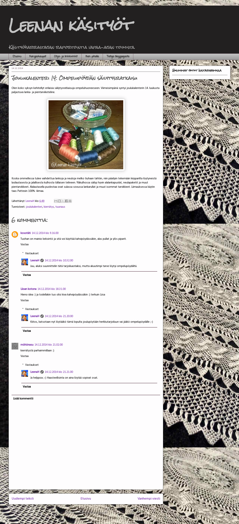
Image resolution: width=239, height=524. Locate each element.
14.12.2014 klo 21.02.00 (49, 344)
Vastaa (25, 244)
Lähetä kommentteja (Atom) (89, 513)
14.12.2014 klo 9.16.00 (45, 233)
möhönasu (27, 344)
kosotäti (26, 233)
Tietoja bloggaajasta (118, 57)
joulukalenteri (34, 206)
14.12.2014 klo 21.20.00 (59, 316)
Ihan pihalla (92, 57)
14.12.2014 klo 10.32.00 (59, 260)
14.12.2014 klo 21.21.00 (59, 372)
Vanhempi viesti (149, 499)
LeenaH (34, 260)
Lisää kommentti (23, 398)
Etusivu (17, 57)
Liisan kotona (28, 289)
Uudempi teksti (23, 499)
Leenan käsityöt (70, 25)
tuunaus (60, 206)
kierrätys (49, 206)
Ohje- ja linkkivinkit (65, 57)
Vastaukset (32, 253)
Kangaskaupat (37, 57)
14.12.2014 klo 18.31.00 (52, 289)
